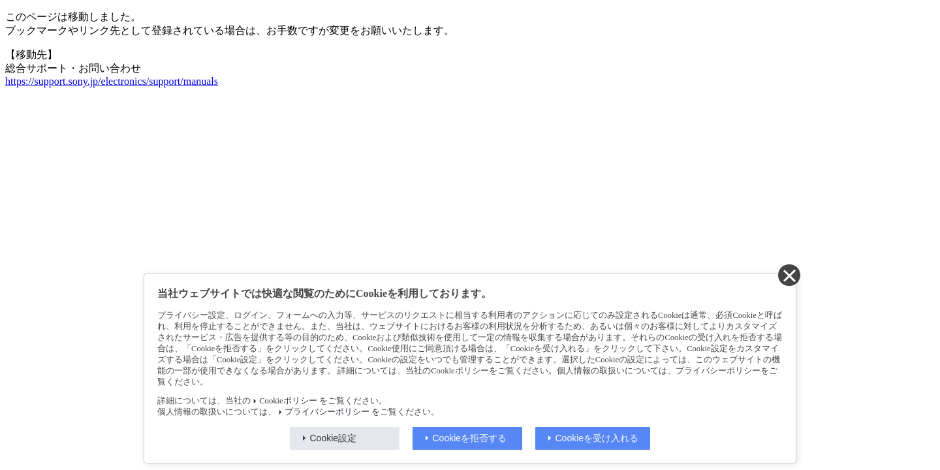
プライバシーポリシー (327, 411)
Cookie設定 (333, 438)
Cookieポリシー (288, 400)
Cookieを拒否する (470, 438)
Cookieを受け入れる (597, 438)
